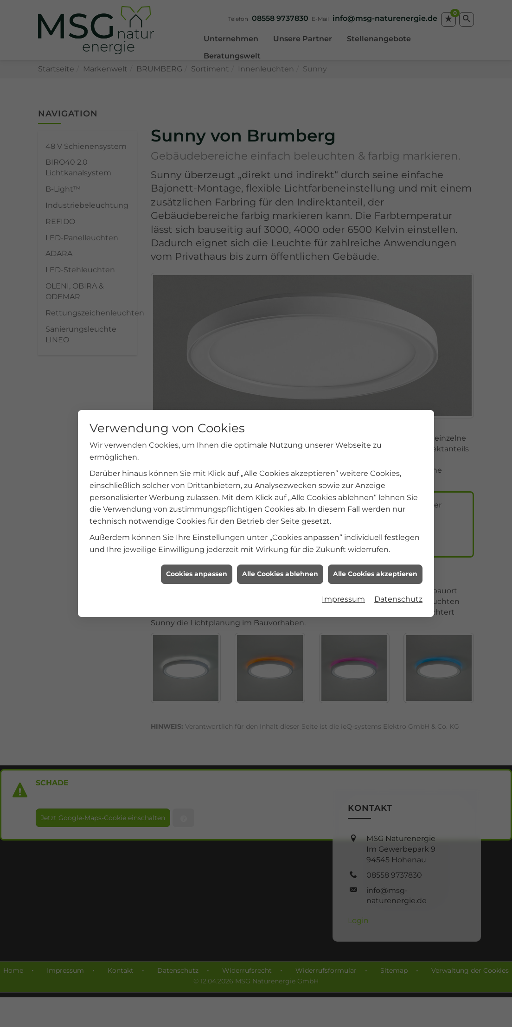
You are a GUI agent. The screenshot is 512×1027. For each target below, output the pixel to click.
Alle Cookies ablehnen (280, 555)
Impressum (343, 580)
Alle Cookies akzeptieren (375, 555)
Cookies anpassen (196, 555)
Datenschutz (398, 580)
